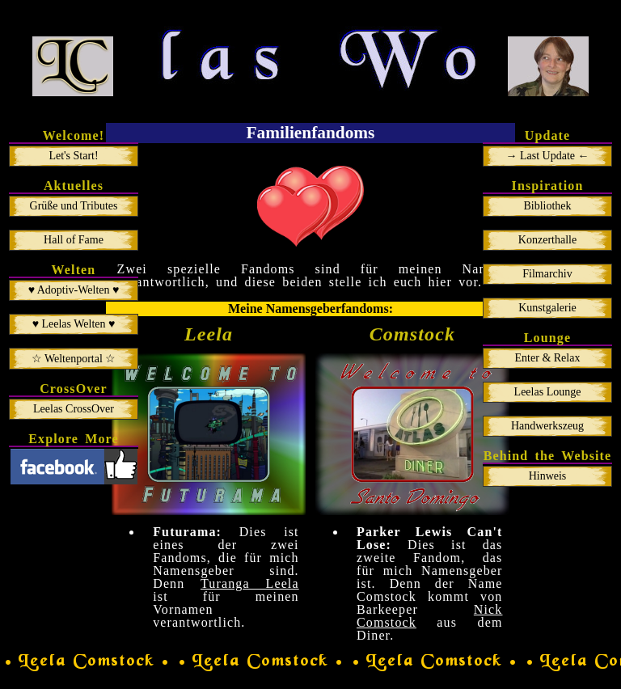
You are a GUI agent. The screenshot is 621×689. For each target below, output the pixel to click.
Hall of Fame (74, 240)
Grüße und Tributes (74, 206)
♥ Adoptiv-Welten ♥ (74, 290)
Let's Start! (73, 156)
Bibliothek (547, 206)
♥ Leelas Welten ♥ (74, 324)
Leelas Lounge (547, 392)
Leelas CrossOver (73, 409)
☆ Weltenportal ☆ (74, 359)
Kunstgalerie (547, 308)
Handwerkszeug (547, 426)
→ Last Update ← (547, 156)
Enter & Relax (548, 358)
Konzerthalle (547, 240)
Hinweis (548, 476)
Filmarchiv (547, 274)
